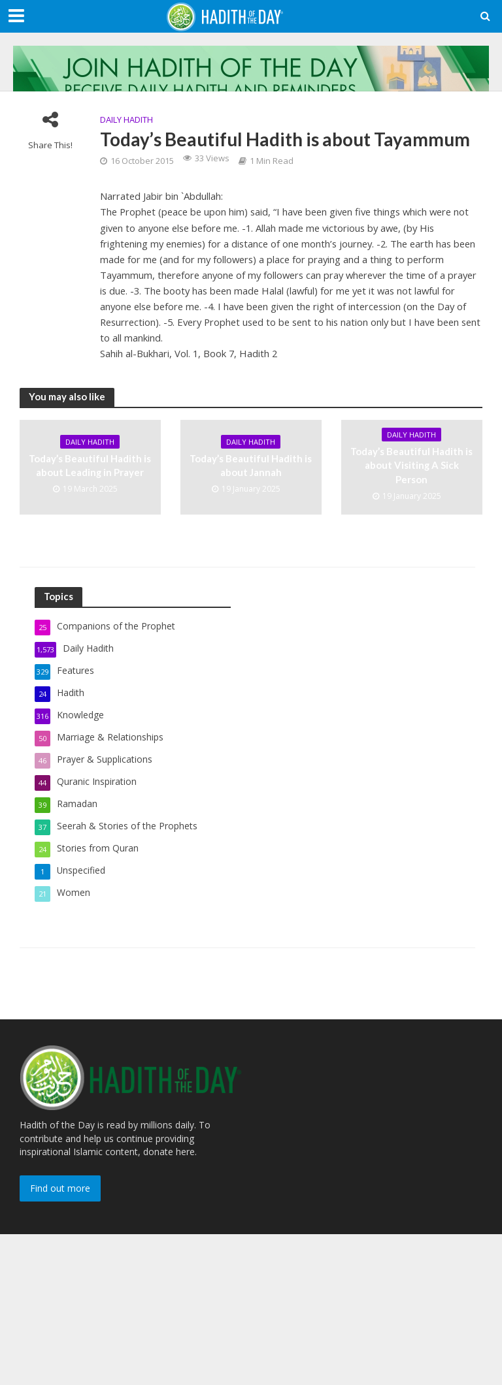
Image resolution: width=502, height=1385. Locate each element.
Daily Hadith (126, 119)
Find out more (60, 1188)
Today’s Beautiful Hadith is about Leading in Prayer (90, 465)
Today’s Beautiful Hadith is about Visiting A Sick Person (411, 465)
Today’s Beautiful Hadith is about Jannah (251, 465)
